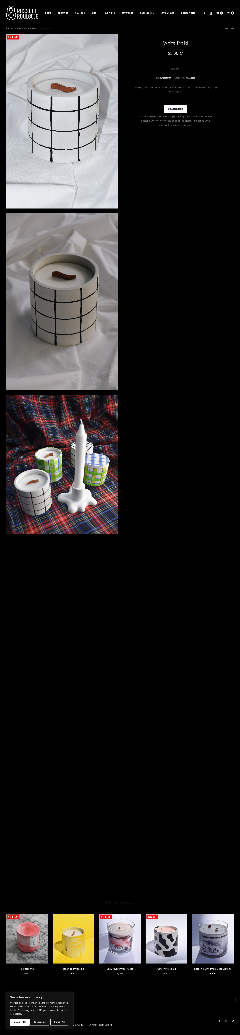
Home (48, 13)
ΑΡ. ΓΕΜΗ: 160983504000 (100, 1028)
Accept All (60, 1022)
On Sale (80, 13)
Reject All (40, 1022)
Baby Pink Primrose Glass (120, 971)
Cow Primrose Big (166, 971)
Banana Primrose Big (73, 971)
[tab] (175, 112)
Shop (95, 13)
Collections (188, 13)
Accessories (147, 13)
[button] (115, 988)
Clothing (109, 13)
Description (175, 112)
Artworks (127, 13)
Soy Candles (167, 13)
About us (63, 13)
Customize (20, 1022)
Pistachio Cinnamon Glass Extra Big (213, 971)
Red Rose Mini (27, 971)
